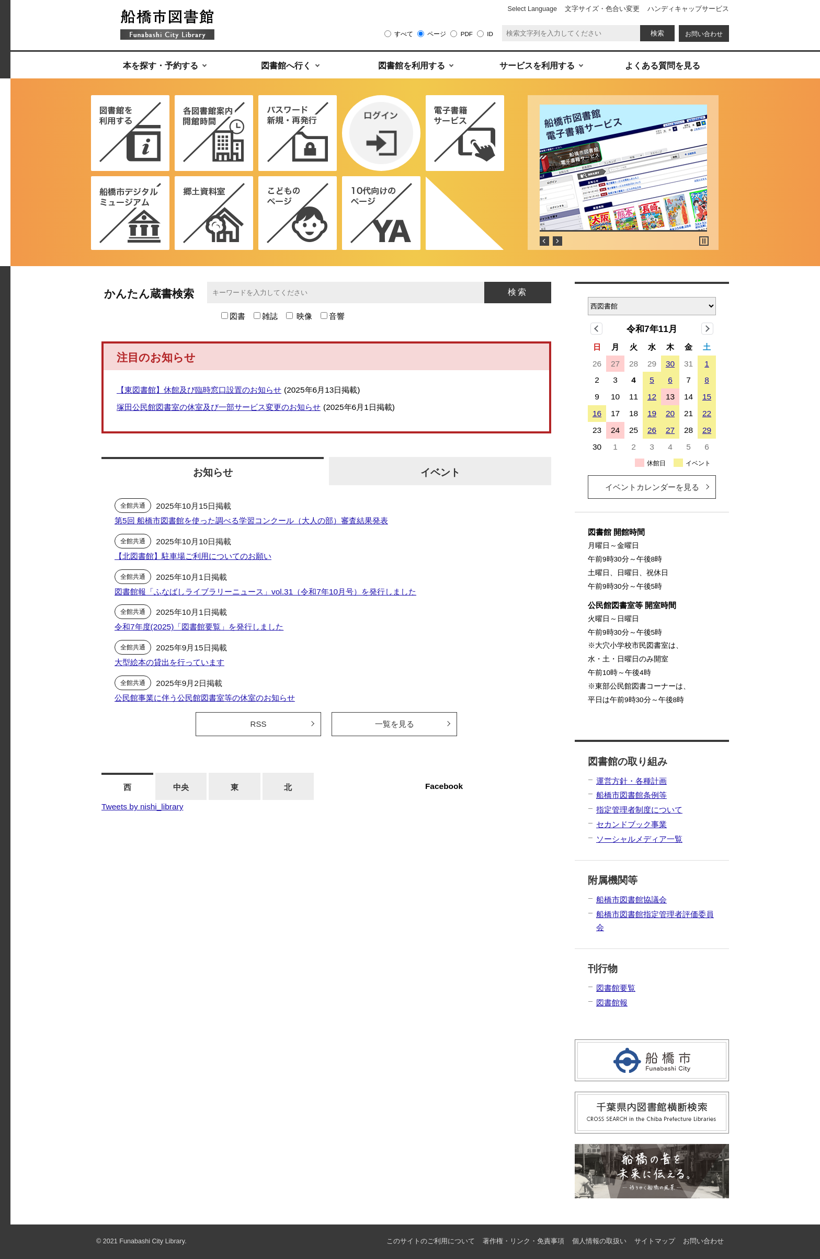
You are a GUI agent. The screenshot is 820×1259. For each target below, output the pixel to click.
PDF (467, 33)
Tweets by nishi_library (142, 806)
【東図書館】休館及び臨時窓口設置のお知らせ (199, 389)
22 (706, 413)
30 (670, 363)
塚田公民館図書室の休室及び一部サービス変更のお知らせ (219, 407)
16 (597, 413)
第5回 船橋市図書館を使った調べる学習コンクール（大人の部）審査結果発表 (251, 520)
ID (490, 33)
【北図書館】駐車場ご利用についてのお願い (193, 556)
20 (670, 413)
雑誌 (270, 316)
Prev (544, 241)
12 (651, 396)
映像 (304, 316)
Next (557, 241)
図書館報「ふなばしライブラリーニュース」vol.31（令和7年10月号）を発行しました (265, 591)
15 (706, 396)
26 (651, 430)
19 (651, 413)
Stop (704, 241)
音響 (337, 316)
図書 (237, 316)
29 (706, 430)
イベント (440, 472)
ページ (436, 33)
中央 (181, 787)
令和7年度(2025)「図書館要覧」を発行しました (199, 626)
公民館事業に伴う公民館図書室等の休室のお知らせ (205, 697)
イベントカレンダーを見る (652, 487)
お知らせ (213, 472)
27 (670, 430)
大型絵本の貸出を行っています (169, 662)
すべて (403, 33)
